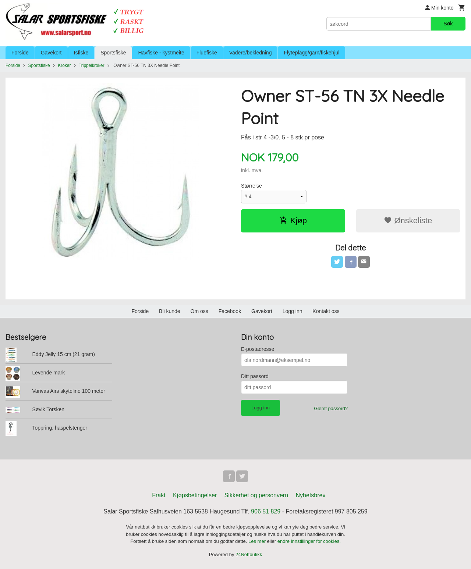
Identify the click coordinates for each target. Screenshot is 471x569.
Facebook (230, 311)
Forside (20, 53)
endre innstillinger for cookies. (309, 541)
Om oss (199, 311)
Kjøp (293, 220)
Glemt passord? (331, 408)
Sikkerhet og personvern (256, 495)
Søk (448, 23)
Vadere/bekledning (250, 53)
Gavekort (51, 53)
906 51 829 (265, 511)
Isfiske (81, 53)
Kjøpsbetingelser (195, 495)
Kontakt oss (325, 311)
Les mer (257, 541)
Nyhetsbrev (311, 495)
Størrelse (251, 186)
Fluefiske (206, 53)
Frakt (158, 495)
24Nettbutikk (249, 554)
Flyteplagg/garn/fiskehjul (311, 53)
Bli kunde (169, 311)
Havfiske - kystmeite (161, 53)
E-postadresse (257, 349)
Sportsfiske (113, 53)
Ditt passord (255, 376)
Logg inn (292, 311)
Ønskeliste (408, 220)
